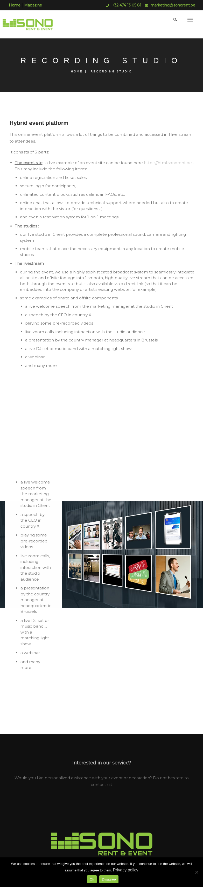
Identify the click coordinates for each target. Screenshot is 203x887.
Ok (92, 879)
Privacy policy (125, 870)
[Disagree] (196, 872)
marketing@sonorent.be (173, 5)
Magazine (33, 5)
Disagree (109, 879)
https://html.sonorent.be (168, 162)
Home (14, 5)
